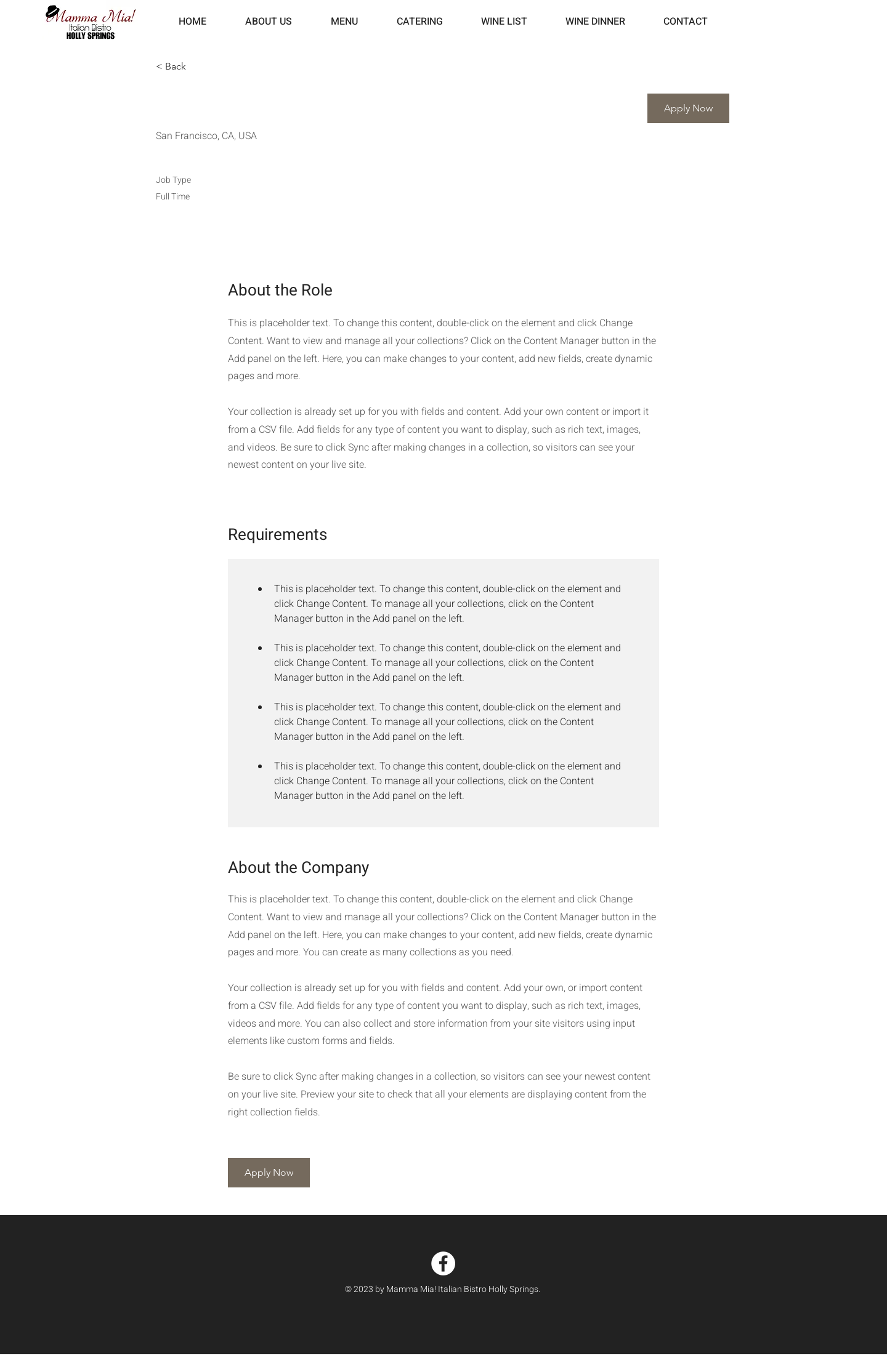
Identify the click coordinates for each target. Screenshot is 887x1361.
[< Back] (199, 66)
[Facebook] (443, 1263)
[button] (688, 108)
